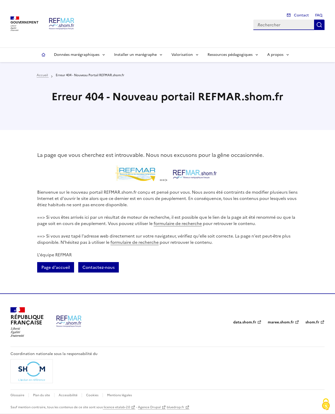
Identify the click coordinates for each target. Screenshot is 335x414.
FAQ (318, 15)
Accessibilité (68, 395)
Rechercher (319, 25)
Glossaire (17, 395)
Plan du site (41, 395)
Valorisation (182, 54)
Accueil (43, 55)
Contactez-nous (98, 267)
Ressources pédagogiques (230, 54)
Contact (301, 15)
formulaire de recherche (178, 223)
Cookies (92, 395)
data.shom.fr (244, 322)
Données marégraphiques (76, 54)
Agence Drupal (149, 407)
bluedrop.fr (175, 407)
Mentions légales (119, 395)
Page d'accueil (55, 267)
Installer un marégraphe (135, 54)
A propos (275, 54)
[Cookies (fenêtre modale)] (326, 405)
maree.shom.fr (281, 322)
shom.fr (312, 322)
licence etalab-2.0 (116, 407)
